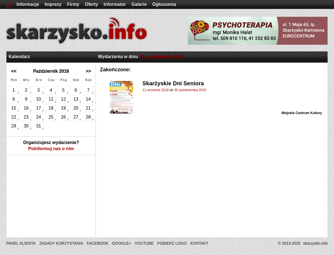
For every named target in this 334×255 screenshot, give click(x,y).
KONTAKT (199, 243)
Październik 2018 (51, 71)
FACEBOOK (97, 243)
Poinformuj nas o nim (51, 148)
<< (13, 71)
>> (88, 71)
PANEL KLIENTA (21, 243)
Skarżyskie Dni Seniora (173, 83)
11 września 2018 (155, 90)
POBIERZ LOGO (172, 243)
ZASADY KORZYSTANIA (61, 243)
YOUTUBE (144, 243)
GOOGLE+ (121, 243)
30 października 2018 (190, 90)
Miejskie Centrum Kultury (301, 113)
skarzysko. (315, 243)
